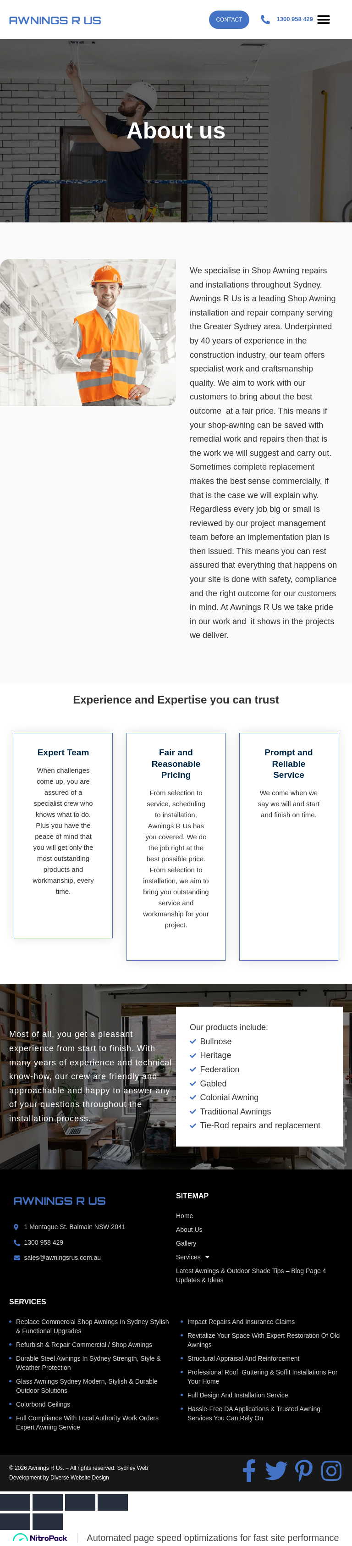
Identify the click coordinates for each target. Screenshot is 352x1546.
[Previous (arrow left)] (15, 1521)
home (184, 1215)
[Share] (80, 1502)
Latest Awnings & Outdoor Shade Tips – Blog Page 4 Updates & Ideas (251, 1275)
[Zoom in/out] (15, 1502)
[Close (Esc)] (113, 1502)
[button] (323, 19)
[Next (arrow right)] (48, 1521)
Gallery (186, 1243)
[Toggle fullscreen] (48, 1502)
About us (189, 1229)
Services (192, 1257)
